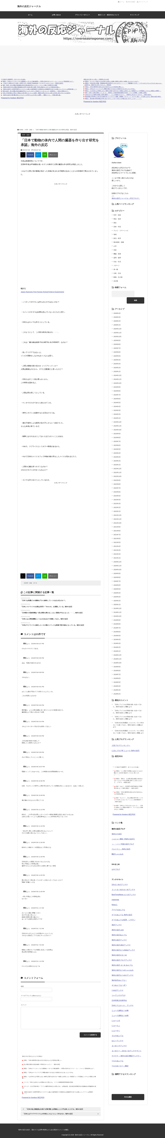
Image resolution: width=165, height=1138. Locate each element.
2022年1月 (117, 505)
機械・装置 (117, 254)
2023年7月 (117, 435)
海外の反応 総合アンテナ (121, 938)
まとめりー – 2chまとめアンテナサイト (127, 1044)
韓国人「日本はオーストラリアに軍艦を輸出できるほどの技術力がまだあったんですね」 (110, 89)
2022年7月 (117, 481)
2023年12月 (117, 415)
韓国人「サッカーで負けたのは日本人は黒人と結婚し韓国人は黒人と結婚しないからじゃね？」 (112, 81)
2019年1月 (117, 644)
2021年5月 (117, 536)
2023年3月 (117, 450)
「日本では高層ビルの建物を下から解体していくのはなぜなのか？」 (43, 600)
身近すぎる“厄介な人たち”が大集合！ (32, 1056)
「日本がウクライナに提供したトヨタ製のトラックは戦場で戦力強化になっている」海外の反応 (52, 625)
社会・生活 (117, 261)
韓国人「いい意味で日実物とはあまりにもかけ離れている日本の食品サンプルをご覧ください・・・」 (128, 766)
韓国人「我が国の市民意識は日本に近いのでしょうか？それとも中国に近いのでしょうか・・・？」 (113, 98)
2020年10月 (117, 563)
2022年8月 (117, 477)
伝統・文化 (117, 273)
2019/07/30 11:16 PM (38, 826)
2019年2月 (117, 641)
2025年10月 (117, 330)
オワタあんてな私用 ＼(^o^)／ (124, 913)
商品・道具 (117, 219)
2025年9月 (117, 334)
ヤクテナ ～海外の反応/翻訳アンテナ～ (126, 1049)
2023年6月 (117, 439)
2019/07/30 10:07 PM (38, 766)
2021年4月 (117, 540)
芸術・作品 (117, 226)
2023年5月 (117, 443)
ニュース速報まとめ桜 (120, 1009)
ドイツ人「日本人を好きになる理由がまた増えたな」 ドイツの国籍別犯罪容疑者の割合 (48, 1082)
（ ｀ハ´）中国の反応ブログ (123, 837)
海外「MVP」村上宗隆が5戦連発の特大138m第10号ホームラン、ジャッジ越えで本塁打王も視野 (30, 85)
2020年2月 (117, 594)
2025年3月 (117, 357)
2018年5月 (117, 676)
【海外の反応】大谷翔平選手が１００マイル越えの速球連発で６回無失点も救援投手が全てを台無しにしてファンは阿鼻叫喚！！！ (40, 89)
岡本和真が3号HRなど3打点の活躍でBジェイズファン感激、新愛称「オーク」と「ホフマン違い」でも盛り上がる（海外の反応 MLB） (123, 96)
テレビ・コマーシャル (121, 230)
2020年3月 (117, 590)
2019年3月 (117, 637)
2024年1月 (117, 411)
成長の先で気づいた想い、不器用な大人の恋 (96, 79)
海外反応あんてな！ (119, 974)
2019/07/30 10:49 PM (38, 795)
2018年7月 (117, 668)
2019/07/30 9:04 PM (37, 705)
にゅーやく (116, 1024)
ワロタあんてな (117, 1054)
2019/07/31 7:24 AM (37, 945)
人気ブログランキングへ (121, 739)
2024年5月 (117, 396)
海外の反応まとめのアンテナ (123, 969)
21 (35, 583)
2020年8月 (117, 571)
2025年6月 (117, 345)
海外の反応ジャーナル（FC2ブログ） (126, 198)
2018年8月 (117, 664)
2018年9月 (117, 660)
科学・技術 (29, 583)
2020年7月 (117, 575)
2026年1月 (117, 318)
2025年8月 (117, 338)
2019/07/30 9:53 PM (37, 736)
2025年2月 (117, 361)
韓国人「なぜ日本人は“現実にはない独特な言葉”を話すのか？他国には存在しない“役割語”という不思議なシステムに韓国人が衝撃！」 (123, 91)
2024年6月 (117, 392)
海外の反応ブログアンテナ (122, 954)
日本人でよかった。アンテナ (123, 999)
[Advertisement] (82, 61)
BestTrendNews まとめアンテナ (124, 888)
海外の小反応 (117, 827)
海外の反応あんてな (119, 928)
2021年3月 (117, 543)
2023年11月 (117, 419)
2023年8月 (117, 431)
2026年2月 (117, 314)
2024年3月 (117, 404)
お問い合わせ (56, 15)
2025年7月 (117, 342)
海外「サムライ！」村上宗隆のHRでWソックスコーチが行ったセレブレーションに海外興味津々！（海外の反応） (128, 793)
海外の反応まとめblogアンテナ (123, 943)
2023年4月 (117, 446)
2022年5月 (117, 489)
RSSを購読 (131, 2)
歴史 (115, 223)
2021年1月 (117, 551)
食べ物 (116, 269)
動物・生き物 (118, 277)
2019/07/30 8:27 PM (37, 643)
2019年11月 (117, 606)
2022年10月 (117, 470)
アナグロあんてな (118, 903)
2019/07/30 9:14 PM (37, 721)
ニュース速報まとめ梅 (120, 1004)
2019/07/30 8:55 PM (37, 658)
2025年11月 (117, 326)
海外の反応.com (118, 923)
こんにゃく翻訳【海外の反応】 (123, 832)
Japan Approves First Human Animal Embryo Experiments (42, 292)
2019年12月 (117, 602)
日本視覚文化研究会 (119, 994)
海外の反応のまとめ (119, 948)
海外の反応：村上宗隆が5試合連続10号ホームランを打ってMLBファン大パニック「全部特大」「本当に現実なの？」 (36, 91)
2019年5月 (117, 629)
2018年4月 (117, 679)
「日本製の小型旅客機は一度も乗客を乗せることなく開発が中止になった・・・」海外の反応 (52, 613)
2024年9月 (117, 380)
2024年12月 (117, 369)
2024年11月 (117, 373)
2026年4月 (117, 307)
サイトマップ (142, 2)
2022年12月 (117, 462)
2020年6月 (117, 578)
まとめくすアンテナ (119, 1039)
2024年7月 (117, 388)
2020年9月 (117, 567)
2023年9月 (117, 427)
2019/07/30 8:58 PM (37, 672)
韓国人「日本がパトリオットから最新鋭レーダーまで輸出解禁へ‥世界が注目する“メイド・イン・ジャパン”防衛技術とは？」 (38, 81)
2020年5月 (117, 582)
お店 (115, 246)
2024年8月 (117, 384)
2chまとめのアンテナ (120, 878)
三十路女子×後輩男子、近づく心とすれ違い (13, 79)
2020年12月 (117, 555)
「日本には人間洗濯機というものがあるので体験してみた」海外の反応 (44, 619)
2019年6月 (117, 625)
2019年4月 (117, 633)
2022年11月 (117, 466)
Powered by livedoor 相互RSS (12, 98)
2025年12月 (117, 322)
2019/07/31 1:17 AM (37, 908)
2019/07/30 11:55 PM (38, 875)
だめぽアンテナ (117, 984)
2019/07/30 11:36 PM (38, 842)
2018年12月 (117, 648)
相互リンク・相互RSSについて (108, 15)
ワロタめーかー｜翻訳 (120, 1059)
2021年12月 (117, 509)
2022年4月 (117, 493)
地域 (115, 234)
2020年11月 (117, 559)
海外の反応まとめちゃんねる (123, 964)
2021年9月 (117, 520)
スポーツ (116, 265)
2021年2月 (117, 547)
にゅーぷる (116, 1014)
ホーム (121, 2)
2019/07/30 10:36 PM (38, 781)
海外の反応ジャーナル (31, 6)
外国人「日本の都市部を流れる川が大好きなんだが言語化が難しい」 (104, 87)
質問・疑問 (117, 258)
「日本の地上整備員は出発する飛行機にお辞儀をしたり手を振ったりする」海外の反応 (53, 1109)
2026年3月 (117, 310)
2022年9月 (117, 474)
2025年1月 (117, 365)
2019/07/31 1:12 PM (37, 961)
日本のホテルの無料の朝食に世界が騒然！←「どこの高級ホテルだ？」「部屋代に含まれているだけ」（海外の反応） (118, 94)
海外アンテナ (117, 918)
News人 (115, 898)
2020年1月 (117, 598)
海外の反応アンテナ (119, 933)
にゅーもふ (116, 1019)
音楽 (115, 250)
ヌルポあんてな (117, 1029)
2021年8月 (117, 524)
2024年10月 (117, 376)
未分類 (116, 281)
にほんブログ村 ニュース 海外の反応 (126, 744)
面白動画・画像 (119, 242)
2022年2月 (117, 501)
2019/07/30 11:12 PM (38, 809)
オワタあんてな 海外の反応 (122, 908)
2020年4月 (117, 586)
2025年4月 (117, 353)
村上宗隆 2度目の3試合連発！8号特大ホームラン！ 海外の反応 (42, 1064)
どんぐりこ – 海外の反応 (121, 842)
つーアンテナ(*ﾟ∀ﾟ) (118, 989)
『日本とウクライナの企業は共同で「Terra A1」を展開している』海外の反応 (46, 606)
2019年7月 (117, 621)
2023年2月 (117, 454)
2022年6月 (117, 485)
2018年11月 (117, 652)
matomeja (115, 893)
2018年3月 (117, 683)
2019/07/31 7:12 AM (37, 928)
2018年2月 (117, 687)
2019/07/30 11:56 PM (38, 891)
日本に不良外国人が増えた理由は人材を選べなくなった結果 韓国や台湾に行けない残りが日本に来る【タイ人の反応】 (37, 93)
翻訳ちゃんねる (117, 847)
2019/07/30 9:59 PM (37, 752)
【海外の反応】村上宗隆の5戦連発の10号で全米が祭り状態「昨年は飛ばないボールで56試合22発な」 (32, 87)
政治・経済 (117, 238)
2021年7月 (117, 528)
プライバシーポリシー (82, 15)
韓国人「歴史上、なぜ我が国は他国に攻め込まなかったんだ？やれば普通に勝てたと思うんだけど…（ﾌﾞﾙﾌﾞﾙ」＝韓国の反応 (128, 774)
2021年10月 (117, 516)
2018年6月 (117, 672)
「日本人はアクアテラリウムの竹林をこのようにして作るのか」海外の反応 (47, 1114)
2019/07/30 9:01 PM (37, 686)
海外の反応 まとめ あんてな (122, 959)
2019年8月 (117, 617)
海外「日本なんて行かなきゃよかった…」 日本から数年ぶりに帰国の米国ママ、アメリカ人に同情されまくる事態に (128, 801)
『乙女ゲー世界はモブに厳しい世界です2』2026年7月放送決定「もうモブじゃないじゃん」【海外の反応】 (33, 83)
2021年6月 (117, 532)
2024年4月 (117, 400)
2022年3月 (117, 497)
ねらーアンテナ (117, 1034)
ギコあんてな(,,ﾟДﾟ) (119, 979)
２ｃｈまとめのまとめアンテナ (123, 883)
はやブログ (116, 863)
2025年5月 (117, 349)
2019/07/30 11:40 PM (38, 857)
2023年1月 (117, 458)
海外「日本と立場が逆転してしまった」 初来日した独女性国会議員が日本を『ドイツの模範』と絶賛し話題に (116, 92)
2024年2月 (117, 408)
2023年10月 (117, 423)
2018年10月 (117, 656)
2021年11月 (117, 512)
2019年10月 (117, 610)
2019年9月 (117, 613)
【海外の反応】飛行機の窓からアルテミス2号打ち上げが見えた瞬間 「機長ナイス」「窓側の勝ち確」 (32, 95)
